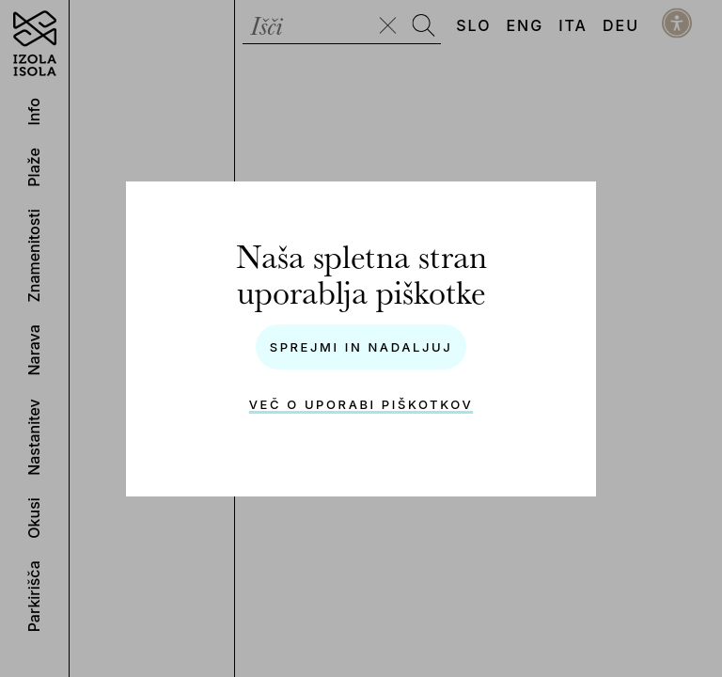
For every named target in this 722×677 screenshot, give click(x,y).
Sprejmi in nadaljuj (361, 346)
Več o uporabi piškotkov (361, 404)
